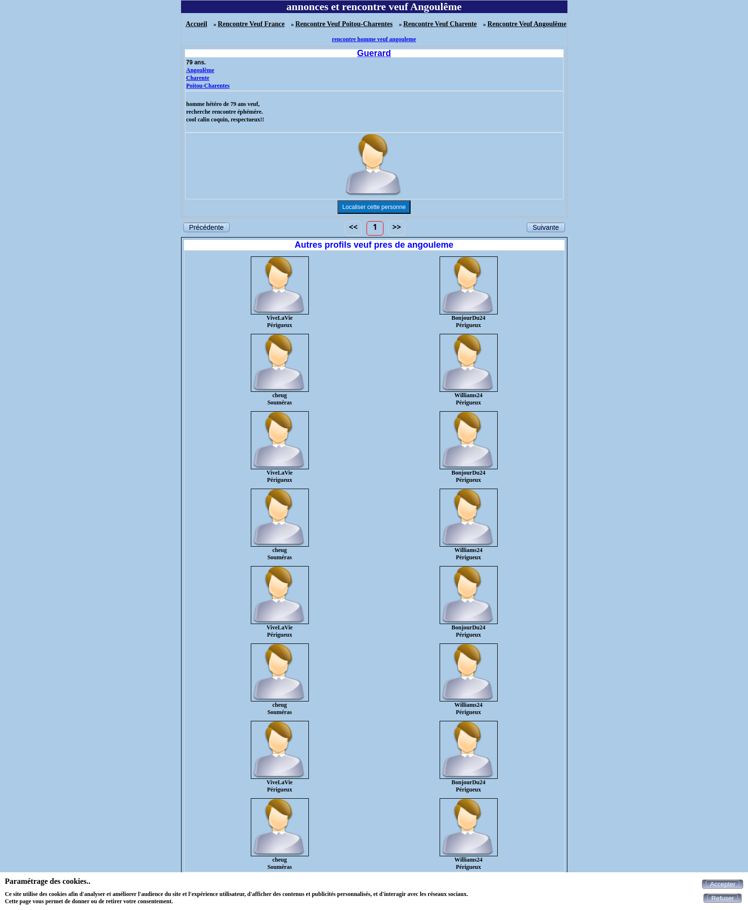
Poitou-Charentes (208, 85)
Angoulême (200, 70)
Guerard (374, 53)
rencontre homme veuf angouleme (374, 39)
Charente (198, 78)
